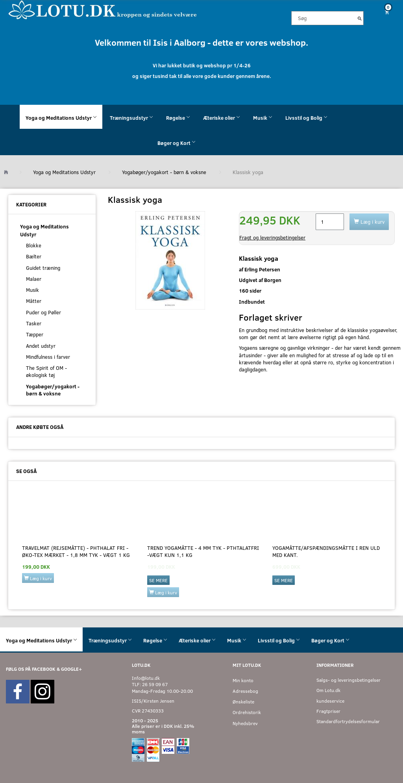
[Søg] (360, 18)
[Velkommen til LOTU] (103, 9)
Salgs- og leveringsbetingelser (348, 680)
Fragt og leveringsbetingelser (272, 237)
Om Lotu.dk (328, 690)
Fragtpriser (328, 711)
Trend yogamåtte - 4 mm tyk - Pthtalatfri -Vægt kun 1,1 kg (203, 551)
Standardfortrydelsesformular (348, 721)
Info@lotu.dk (146, 678)
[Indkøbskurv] (386, 12)
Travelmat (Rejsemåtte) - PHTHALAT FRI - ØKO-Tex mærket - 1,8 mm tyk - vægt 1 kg (76, 551)
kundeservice (330, 701)
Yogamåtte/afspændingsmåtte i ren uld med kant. (326, 551)
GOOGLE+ (71, 669)
